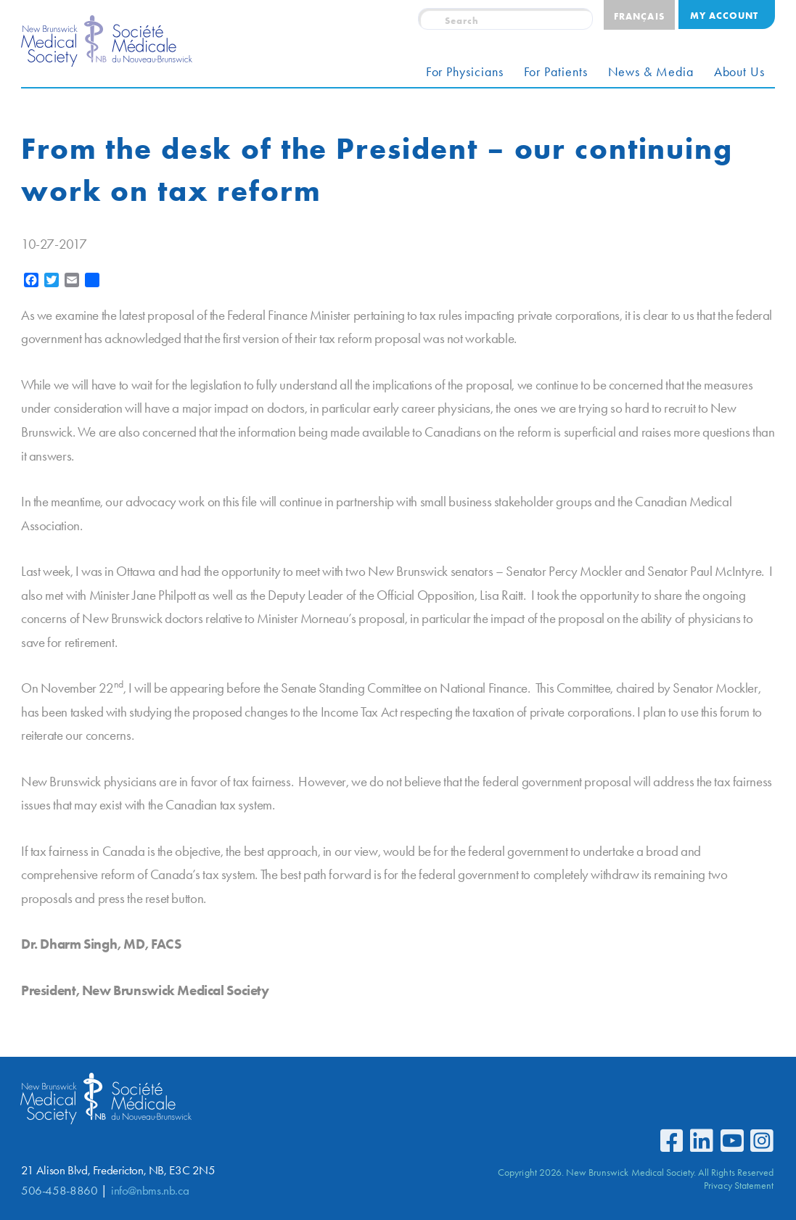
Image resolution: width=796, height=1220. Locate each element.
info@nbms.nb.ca (150, 1191)
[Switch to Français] (639, 15)
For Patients (556, 72)
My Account (724, 15)
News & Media (651, 72)
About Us (739, 72)
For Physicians (465, 72)
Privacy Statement (739, 1185)
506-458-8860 (59, 1191)
